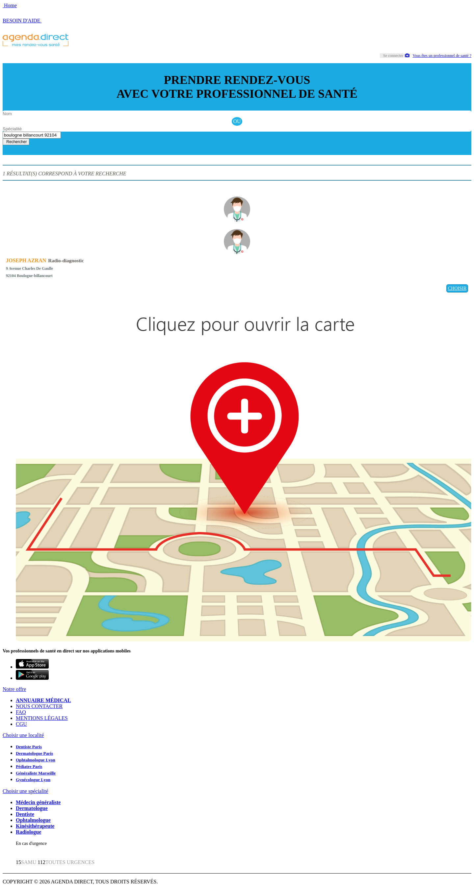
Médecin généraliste (38, 802)
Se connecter (393, 55)
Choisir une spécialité (25, 791)
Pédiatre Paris (29, 766)
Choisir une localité (23, 735)
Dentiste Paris (29, 746)
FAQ (21, 712)
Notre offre (14, 689)
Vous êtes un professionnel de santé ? (438, 55)
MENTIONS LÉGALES (42, 718)
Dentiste (25, 814)
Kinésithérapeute (35, 826)
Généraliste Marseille (36, 773)
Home (10, 5)
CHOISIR (457, 288)
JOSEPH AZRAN (26, 260)
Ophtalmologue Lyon (35, 759)
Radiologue (28, 832)
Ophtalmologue (33, 820)
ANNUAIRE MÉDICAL (43, 700)
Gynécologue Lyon (33, 779)
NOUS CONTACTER (39, 706)
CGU (21, 724)
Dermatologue (32, 808)
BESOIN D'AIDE (22, 20)
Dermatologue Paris (34, 753)
